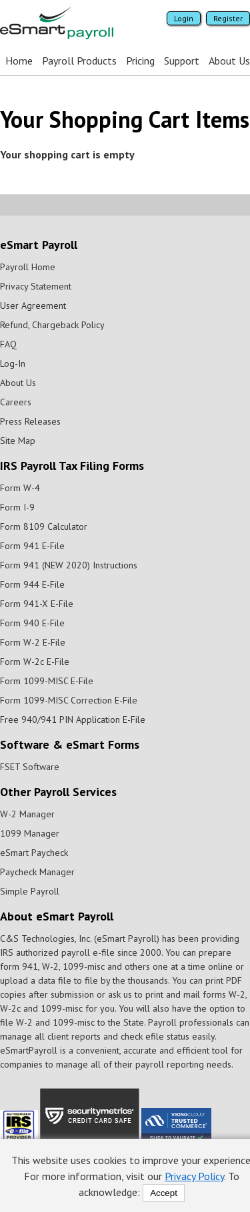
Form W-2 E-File (32, 642)
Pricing (140, 60)
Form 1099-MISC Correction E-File (68, 700)
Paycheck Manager (37, 872)
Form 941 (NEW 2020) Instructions (68, 565)
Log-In (12, 363)
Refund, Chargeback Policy (52, 325)
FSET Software (29, 767)
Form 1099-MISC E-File (46, 681)
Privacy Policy (194, 1176)
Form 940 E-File (32, 623)
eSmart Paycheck (34, 853)
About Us (229, 60)
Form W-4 (20, 488)
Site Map (17, 441)
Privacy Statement (35, 286)
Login (183, 18)
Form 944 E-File (32, 584)
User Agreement (33, 305)
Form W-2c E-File (34, 662)
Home (19, 60)
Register (228, 18)
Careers (15, 402)
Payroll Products (79, 60)
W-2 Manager (27, 814)
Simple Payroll (29, 891)
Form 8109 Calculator (43, 526)
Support (181, 60)
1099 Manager (29, 833)
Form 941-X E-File (36, 604)
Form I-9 (17, 507)
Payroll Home (27, 267)
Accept (163, 1193)
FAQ (8, 344)
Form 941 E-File (32, 546)
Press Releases (30, 421)
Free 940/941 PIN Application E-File (72, 719)
